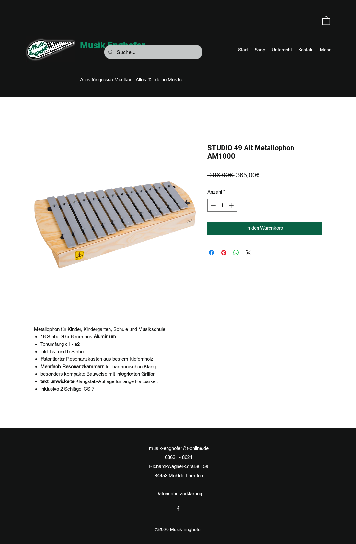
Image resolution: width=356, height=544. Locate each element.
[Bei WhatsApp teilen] (236, 253)
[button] (326, 20)
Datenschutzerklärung (178, 493)
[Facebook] (178, 508)
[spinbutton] (222, 205)
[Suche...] (153, 52)
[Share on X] (248, 253)
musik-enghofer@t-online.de (179, 448)
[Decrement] (212, 205)
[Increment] (231, 205)
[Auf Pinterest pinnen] (224, 253)
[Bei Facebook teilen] (211, 253)
